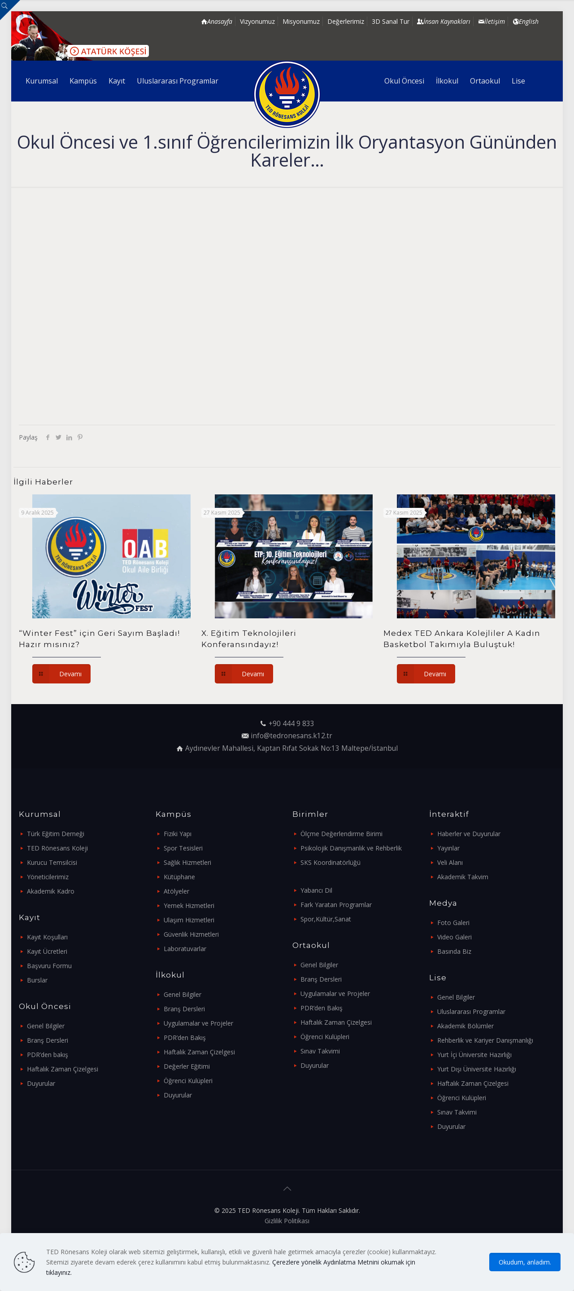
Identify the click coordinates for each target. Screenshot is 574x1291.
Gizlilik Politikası (287, 1220)
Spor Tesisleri (183, 848)
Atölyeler (176, 891)
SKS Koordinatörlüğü (330, 862)
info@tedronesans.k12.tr (291, 735)
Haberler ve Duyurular (468, 833)
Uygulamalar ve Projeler (198, 1023)
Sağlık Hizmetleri (187, 862)
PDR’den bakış (47, 1054)
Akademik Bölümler (465, 1026)
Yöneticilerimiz (48, 876)
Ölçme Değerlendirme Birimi (341, 833)
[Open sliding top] (10, 10)
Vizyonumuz (257, 21)
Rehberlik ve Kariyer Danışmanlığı (485, 1040)
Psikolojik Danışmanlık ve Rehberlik (351, 848)
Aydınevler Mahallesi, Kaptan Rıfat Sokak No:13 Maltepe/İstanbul (291, 748)
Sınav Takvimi (320, 1051)
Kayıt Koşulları (47, 937)
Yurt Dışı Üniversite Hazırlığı (476, 1069)
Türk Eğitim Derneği (55, 833)
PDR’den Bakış (185, 1037)
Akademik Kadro (50, 891)
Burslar (37, 980)
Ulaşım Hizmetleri (189, 920)
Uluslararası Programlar (471, 1011)
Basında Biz (454, 951)
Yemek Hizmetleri (189, 905)
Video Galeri (454, 937)
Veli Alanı (450, 862)
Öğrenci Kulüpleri (188, 1080)
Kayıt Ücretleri (47, 951)
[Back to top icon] (287, 1188)
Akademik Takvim (462, 876)
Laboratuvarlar (185, 948)
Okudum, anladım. (525, 1262)
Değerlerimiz (345, 21)
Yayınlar (448, 848)
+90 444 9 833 (291, 723)
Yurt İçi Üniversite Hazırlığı (474, 1054)
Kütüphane (179, 876)
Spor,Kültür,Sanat (325, 919)
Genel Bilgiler (46, 1026)
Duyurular (41, 1083)
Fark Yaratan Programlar (336, 904)
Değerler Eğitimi (187, 1066)
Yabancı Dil (316, 890)
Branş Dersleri (47, 1040)
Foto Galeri (453, 922)
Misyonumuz (301, 21)
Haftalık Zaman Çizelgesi (62, 1069)
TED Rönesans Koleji (57, 848)
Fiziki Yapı (177, 833)
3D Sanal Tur (390, 21)
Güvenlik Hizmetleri (191, 934)
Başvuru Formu (49, 965)
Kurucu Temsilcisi (52, 862)
